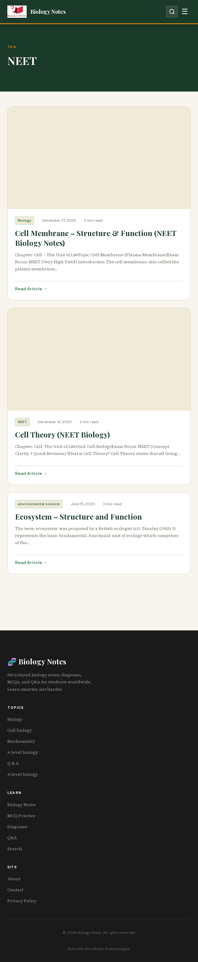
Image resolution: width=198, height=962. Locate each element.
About (13, 879)
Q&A (12, 838)
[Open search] (172, 11)
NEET (22, 421)
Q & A (13, 763)
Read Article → (31, 288)
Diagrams (17, 827)
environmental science (39, 504)
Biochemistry (21, 741)
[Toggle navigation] (185, 11)
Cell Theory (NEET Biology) (62, 434)
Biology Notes (21, 805)
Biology (24, 220)
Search (14, 849)
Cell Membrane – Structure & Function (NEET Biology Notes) (95, 237)
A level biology (22, 752)
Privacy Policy (21, 901)
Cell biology (19, 730)
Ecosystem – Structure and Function (78, 516)
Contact (15, 890)
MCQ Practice (21, 816)
